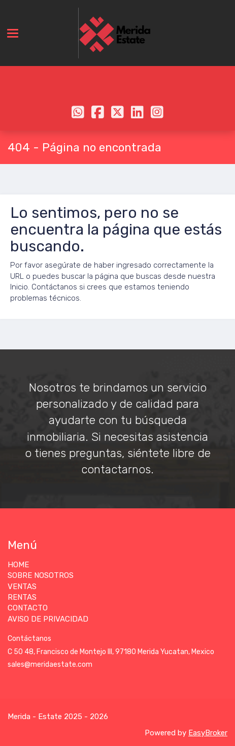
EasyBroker (207, 732)
